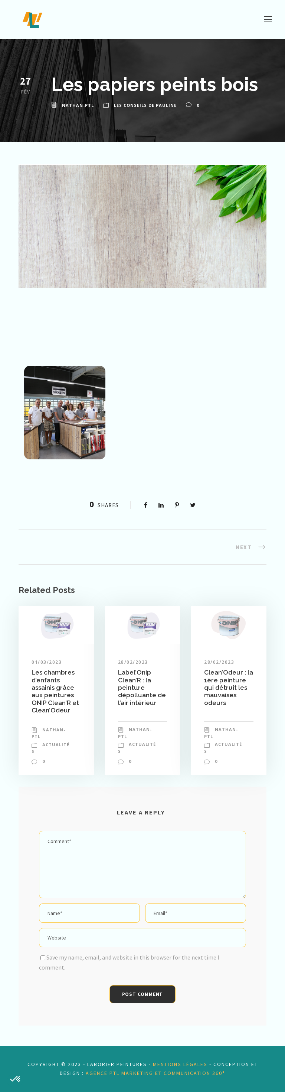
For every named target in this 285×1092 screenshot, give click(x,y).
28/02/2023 (133, 662)
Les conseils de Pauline (145, 105)
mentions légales (180, 1064)
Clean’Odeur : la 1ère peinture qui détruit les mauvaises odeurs (228, 687)
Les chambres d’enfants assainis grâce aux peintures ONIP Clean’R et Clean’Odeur (55, 691)
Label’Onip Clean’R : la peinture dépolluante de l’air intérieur (142, 687)
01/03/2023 (47, 662)
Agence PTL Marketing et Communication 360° (155, 1073)
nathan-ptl (78, 105)
